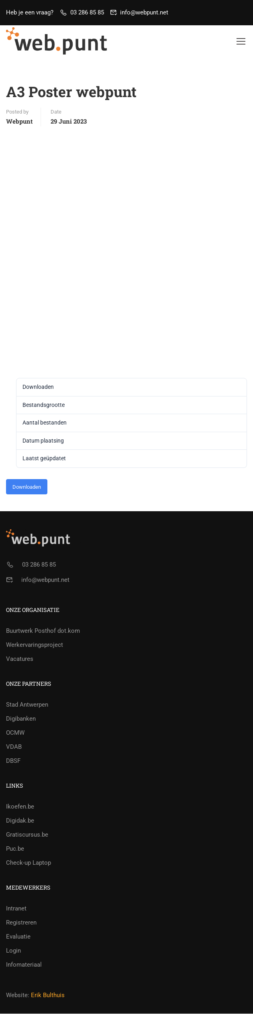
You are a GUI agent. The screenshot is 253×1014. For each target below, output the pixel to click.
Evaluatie (18, 937)
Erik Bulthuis (48, 995)
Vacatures (19, 659)
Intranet (16, 908)
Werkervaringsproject (34, 645)
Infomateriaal (24, 965)
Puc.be (15, 849)
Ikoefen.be (20, 807)
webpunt (19, 122)
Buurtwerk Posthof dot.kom (43, 631)
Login (13, 951)
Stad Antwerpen (27, 705)
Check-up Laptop (28, 863)
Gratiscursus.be (27, 835)
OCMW (15, 733)
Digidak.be (20, 821)
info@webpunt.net (144, 12)
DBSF (13, 761)
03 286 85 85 (87, 12)
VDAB (14, 747)
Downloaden (26, 487)
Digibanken (21, 719)
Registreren (21, 923)
